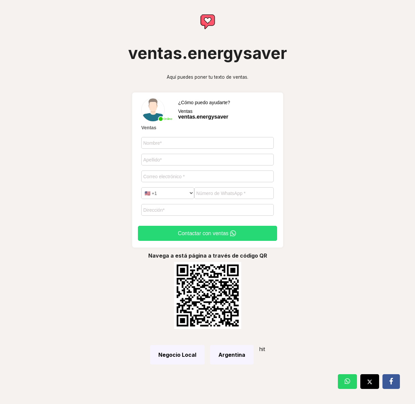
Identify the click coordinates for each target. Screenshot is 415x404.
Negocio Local (177, 354)
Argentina (231, 354)
